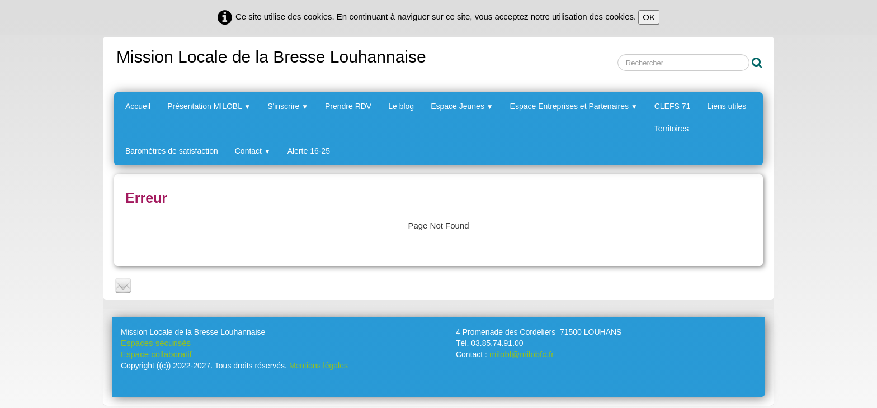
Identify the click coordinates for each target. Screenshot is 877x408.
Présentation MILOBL (209, 106)
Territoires (671, 128)
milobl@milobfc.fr (521, 354)
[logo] (270, 55)
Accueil (137, 106)
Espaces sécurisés (156, 343)
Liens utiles (726, 106)
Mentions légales (318, 365)
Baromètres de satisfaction (171, 150)
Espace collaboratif (156, 354)
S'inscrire (287, 106)
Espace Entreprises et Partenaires (574, 106)
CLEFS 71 (672, 106)
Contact (253, 150)
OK (649, 17)
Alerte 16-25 (308, 150)
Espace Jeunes (462, 106)
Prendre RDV (348, 106)
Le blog (401, 106)
